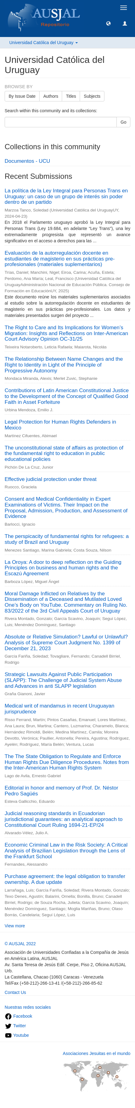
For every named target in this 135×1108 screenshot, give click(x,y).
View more (15, 925)
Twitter (15, 1025)
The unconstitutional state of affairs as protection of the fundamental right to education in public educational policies (64, 453)
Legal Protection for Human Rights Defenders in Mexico (60, 425)
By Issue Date (22, 96)
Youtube (17, 1035)
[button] (108, 23)
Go (123, 122)
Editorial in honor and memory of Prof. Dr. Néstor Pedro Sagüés (61, 791)
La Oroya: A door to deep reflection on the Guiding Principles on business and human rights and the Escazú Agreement (63, 568)
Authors (50, 96)
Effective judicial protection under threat (50, 479)
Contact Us (15, 992)
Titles (71, 96)
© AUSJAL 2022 (20, 943)
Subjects (92, 96)
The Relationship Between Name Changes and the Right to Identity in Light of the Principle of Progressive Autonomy (64, 364)
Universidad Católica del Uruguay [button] (43, 42)
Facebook (18, 1016)
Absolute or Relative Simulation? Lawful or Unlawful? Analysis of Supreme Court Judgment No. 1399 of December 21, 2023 (66, 642)
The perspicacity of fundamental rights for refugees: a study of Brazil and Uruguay (67, 539)
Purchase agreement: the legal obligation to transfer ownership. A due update (65, 879)
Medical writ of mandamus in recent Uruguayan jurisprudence (59, 709)
